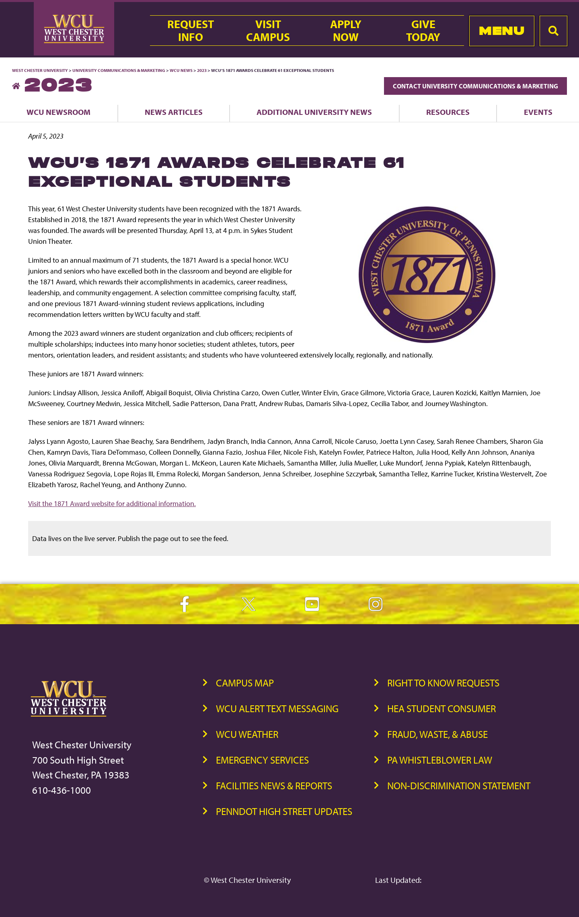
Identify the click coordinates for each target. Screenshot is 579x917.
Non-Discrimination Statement (458, 785)
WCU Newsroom (58, 112)
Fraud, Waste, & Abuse (437, 734)
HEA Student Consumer (441, 708)
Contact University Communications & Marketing (475, 86)
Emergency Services (262, 760)
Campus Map (245, 682)
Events (538, 112)
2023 (202, 70)
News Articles (174, 112)
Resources (448, 112)
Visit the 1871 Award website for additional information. (112, 503)
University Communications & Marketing (118, 70)
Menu (501, 30)
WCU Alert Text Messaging (277, 708)
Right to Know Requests (443, 682)
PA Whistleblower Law (439, 760)
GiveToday (423, 30)
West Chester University (40, 70)
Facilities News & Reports (274, 785)
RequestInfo (190, 30)
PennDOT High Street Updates (284, 811)
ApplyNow (345, 30)
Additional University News (314, 112)
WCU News (181, 70)
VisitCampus (268, 30)
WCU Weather (247, 734)
